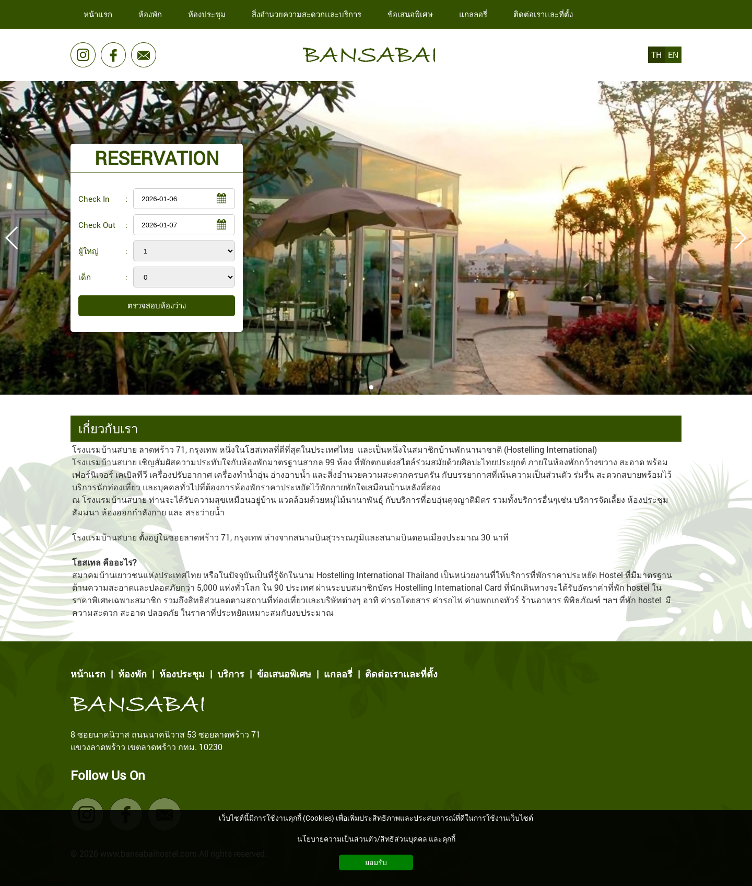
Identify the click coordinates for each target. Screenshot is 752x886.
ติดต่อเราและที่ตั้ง (401, 674)
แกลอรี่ (338, 674)
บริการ (230, 674)
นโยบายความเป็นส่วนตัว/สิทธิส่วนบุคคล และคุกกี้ (376, 839)
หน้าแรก (87, 674)
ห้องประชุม (182, 674)
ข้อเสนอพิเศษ (284, 674)
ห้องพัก (132, 674)
